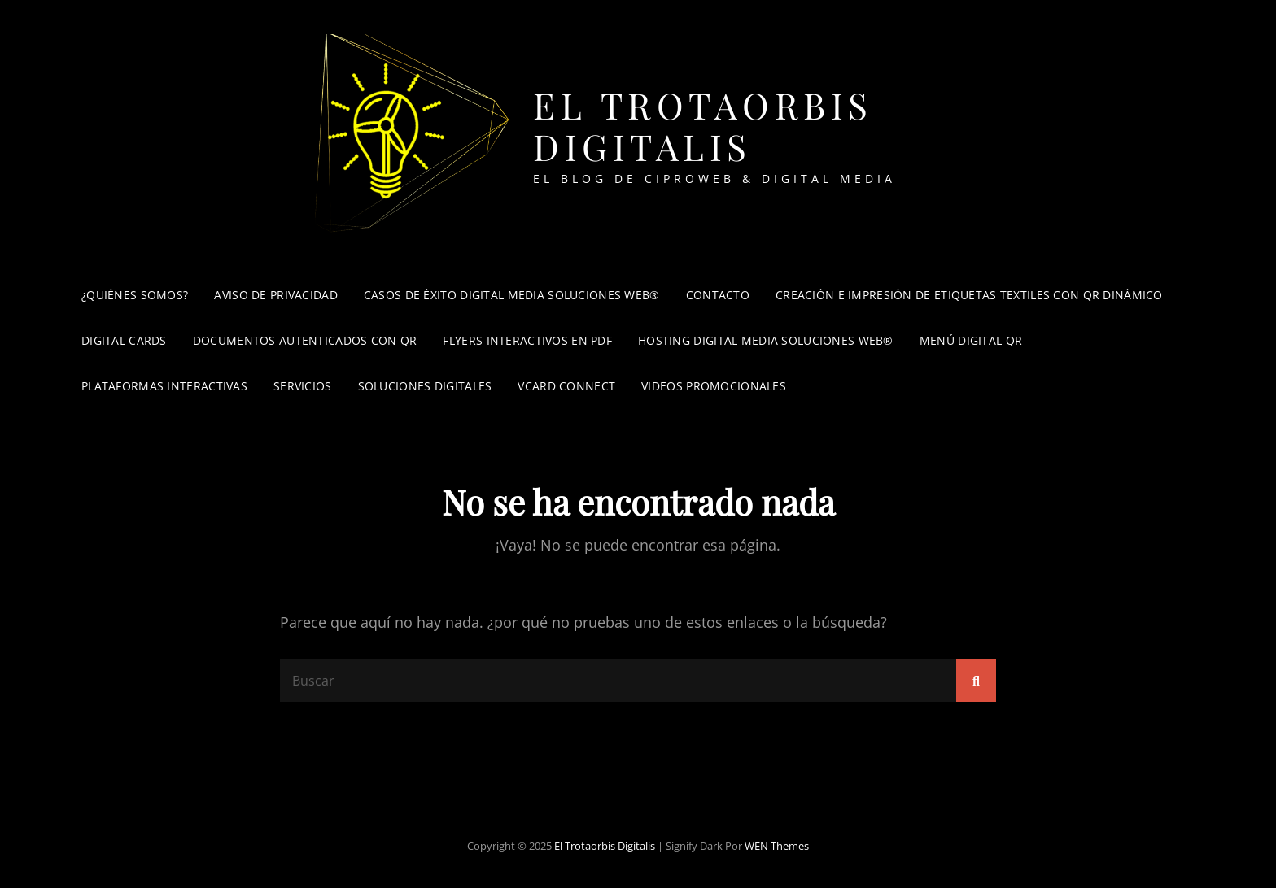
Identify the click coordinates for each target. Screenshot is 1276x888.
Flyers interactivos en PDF (527, 340)
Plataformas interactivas (164, 386)
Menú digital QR (971, 340)
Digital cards (124, 340)
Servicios (302, 386)
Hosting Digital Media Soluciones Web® (766, 340)
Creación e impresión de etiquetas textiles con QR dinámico (969, 295)
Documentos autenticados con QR (305, 340)
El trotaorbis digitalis (703, 125)
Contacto (717, 295)
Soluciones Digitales (425, 386)
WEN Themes (777, 845)
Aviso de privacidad (276, 295)
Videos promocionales (713, 386)
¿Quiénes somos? (134, 295)
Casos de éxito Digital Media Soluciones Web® (512, 295)
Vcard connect (566, 386)
